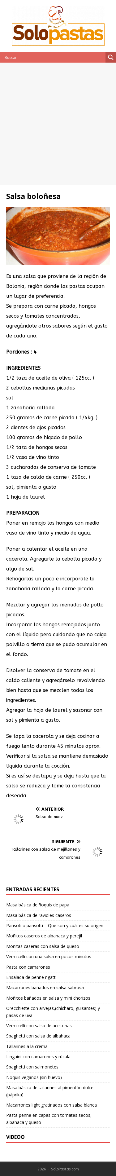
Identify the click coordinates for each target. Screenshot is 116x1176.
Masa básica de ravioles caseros (38, 915)
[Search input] (54, 57)
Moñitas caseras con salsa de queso (42, 946)
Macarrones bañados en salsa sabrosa (45, 987)
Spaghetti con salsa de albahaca (38, 1036)
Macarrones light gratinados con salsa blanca (51, 1105)
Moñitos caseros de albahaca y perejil (44, 936)
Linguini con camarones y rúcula (38, 1056)
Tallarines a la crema (27, 1046)
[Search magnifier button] (110, 57)
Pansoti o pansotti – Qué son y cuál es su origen (54, 925)
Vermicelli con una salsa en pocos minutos (48, 956)
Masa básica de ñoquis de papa (37, 905)
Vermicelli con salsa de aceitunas (39, 1025)
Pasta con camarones (28, 967)
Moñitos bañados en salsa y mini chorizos (48, 998)
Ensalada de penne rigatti (31, 977)
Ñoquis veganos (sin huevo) (34, 1077)
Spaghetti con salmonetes (32, 1067)
